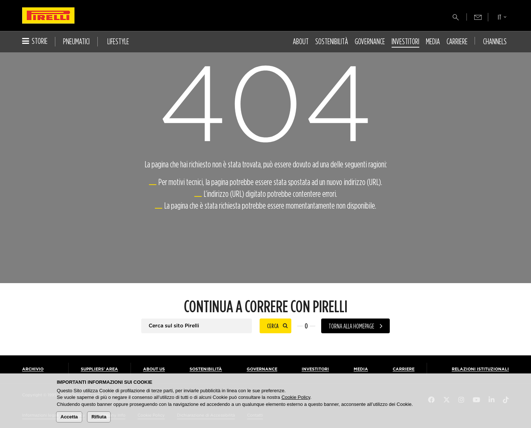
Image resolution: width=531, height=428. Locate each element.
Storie (35, 41)
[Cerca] (455, 17)
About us (154, 369)
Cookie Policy (295, 397)
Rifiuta (98, 417)
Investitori (405, 41)
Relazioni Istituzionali (480, 369)
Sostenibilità (331, 41)
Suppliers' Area (99, 369)
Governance (370, 41)
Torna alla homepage (351, 326)
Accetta (69, 417)
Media (433, 41)
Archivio (33, 369)
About (301, 41)
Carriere (457, 41)
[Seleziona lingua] (502, 18)
